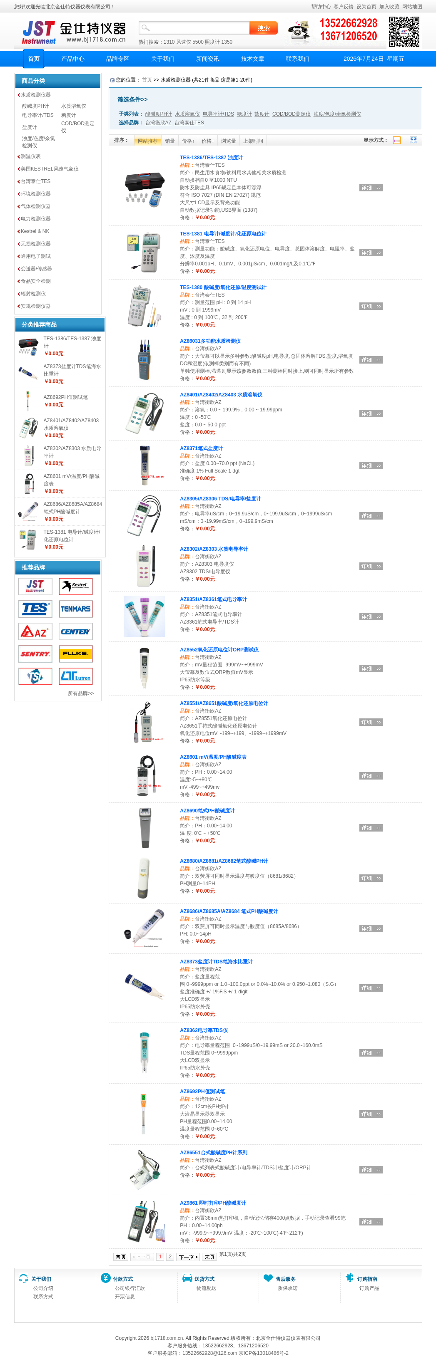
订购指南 (367, 1279)
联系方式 (43, 1297)
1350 (227, 42)
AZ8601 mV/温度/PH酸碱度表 (213, 757)
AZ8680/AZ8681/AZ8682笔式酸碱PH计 (224, 861)
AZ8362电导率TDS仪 (204, 1030)
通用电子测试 (36, 256)
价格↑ (188, 141)
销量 (170, 141)
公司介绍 (43, 1288)
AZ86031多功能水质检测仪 (210, 341)
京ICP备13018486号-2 (264, 1353)
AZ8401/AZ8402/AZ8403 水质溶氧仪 (221, 395)
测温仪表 (31, 156)
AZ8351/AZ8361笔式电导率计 (213, 599)
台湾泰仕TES (35, 181)
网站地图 (412, 7)
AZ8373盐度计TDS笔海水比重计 (216, 962)
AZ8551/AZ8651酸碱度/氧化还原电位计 (224, 703)
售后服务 (286, 1279)
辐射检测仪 (33, 294)
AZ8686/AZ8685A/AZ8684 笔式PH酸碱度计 (229, 911)
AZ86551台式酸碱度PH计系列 (213, 1153)
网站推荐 (148, 141)
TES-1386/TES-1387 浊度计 (211, 158)
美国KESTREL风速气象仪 (50, 169)
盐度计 (29, 127)
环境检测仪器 (36, 194)
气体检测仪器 (36, 206)
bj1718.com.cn (166, 1338)
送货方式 (204, 1279)
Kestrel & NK (35, 231)
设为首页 (366, 7)
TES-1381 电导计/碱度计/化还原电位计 (223, 234)
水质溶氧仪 (73, 106)
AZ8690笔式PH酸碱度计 (207, 811)
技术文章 (252, 58)
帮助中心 (321, 7)
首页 (34, 58)
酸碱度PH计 (35, 106)
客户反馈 (344, 7)
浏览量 (228, 141)
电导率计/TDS (37, 115)
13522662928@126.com (209, 1353)
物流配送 (207, 1288)
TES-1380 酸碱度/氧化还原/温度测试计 (223, 287)
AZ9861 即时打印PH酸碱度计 (213, 1203)
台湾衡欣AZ (208, 349)
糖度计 (68, 115)
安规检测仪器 (36, 306)
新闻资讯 (207, 58)
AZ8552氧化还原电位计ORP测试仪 (219, 650)
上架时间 (253, 141)
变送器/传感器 (36, 269)
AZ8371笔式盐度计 (201, 448)
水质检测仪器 (36, 95)
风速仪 (183, 42)
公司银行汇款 (130, 1288)
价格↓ (208, 141)
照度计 (212, 42)
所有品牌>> (81, 693)
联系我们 (297, 58)
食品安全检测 (36, 281)
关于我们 (162, 58)
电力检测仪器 (36, 219)
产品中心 (73, 58)
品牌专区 (118, 58)
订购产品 (369, 1288)
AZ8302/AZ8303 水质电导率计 (214, 549)
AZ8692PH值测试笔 (66, 397)
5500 (198, 42)
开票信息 (125, 1297)
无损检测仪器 (36, 244)
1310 (169, 42)
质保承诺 (288, 1288)
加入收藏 (389, 7)
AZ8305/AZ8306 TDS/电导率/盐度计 (220, 499)
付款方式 (123, 1279)
